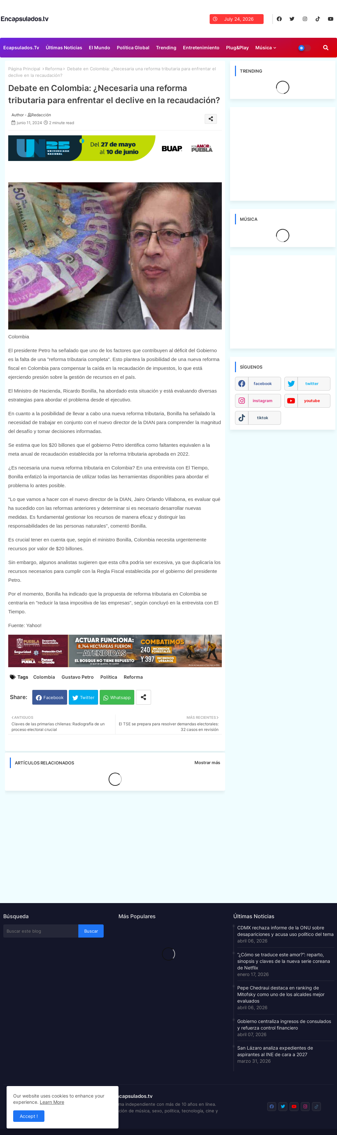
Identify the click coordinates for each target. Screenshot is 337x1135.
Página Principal (24, 68)
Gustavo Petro (78, 677)
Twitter (87, 697)
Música (263, 47)
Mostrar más (207, 762)
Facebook (53, 697)
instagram (262, 400)
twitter (312, 383)
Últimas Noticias (64, 47)
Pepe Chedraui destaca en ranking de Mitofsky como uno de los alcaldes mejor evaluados (280, 994)
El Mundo (99, 47)
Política (108, 677)
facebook (263, 383)
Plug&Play (237, 47)
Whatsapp (120, 697)
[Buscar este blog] (40, 931)
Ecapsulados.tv (21, 47)
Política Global (133, 47)
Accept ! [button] (29, 1116)
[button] (325, 47)
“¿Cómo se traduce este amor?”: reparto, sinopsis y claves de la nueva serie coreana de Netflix (283, 961)
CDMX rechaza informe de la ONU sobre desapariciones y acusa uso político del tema (285, 931)
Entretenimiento (201, 47)
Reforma (53, 68)
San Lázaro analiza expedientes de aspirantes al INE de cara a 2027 (275, 1051)
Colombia (44, 677)
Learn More (52, 1102)
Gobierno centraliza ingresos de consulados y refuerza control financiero (284, 1024)
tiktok (262, 417)
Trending (166, 47)
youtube (312, 400)
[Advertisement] (118, 845)
